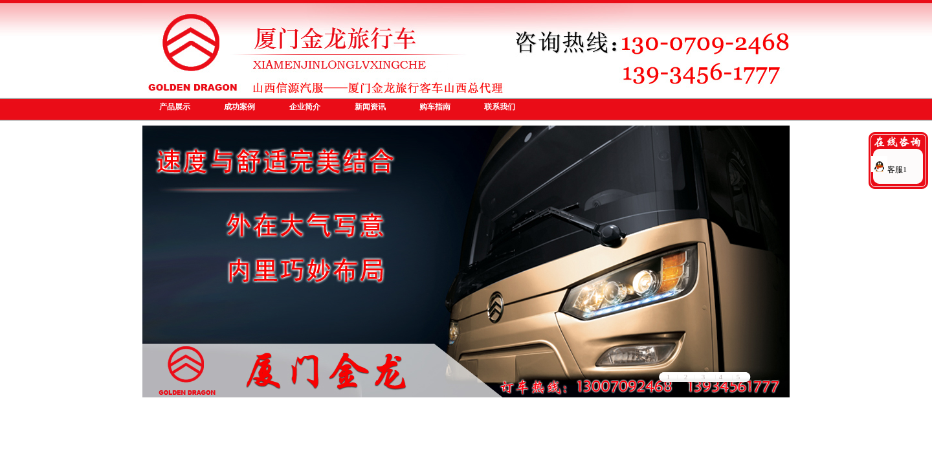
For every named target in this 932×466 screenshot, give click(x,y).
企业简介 (304, 106)
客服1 (889, 169)
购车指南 (434, 106)
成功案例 (239, 106)
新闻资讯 (370, 106)
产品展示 (174, 106)
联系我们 (499, 106)
